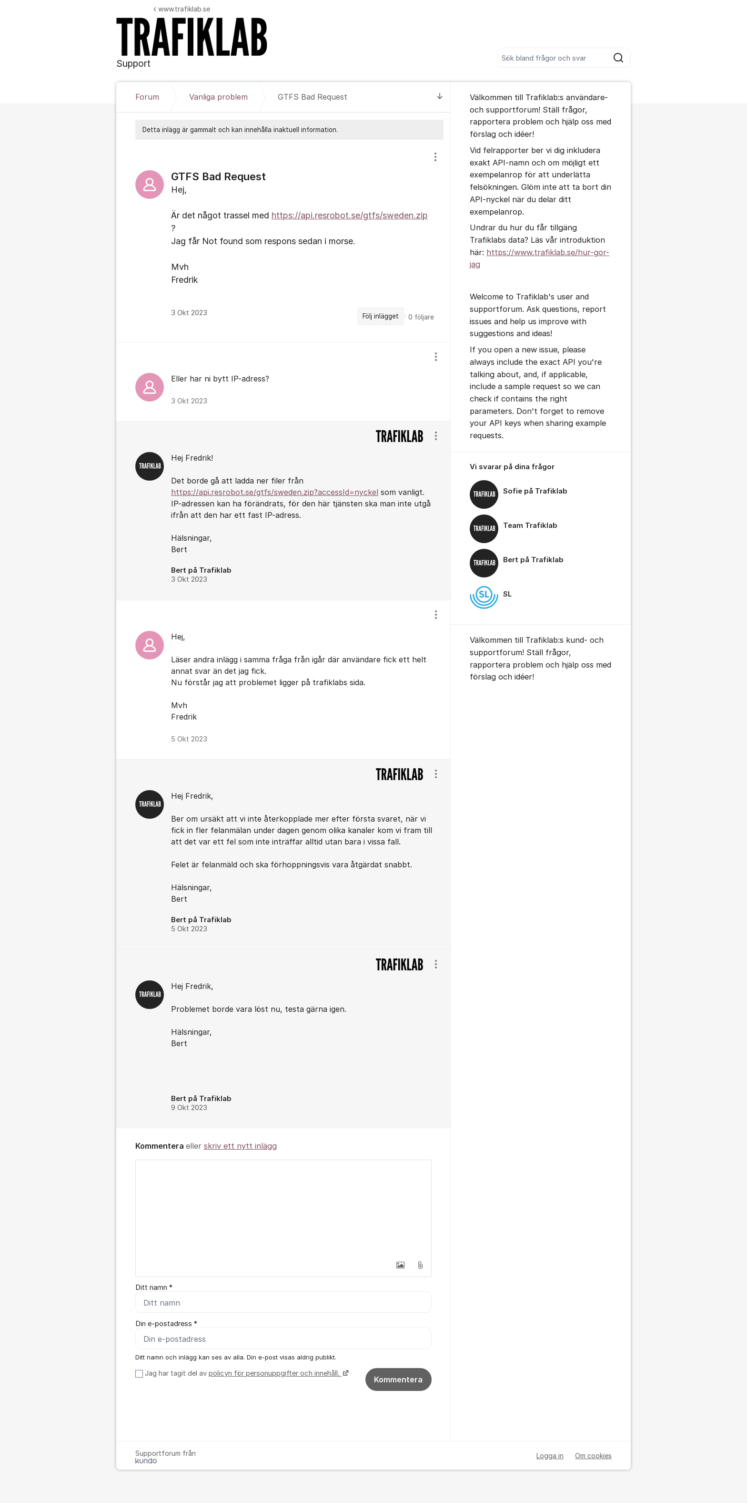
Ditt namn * (153, 1287)
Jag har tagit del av (245, 1373)
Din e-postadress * (166, 1323)
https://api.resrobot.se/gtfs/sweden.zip (350, 215)
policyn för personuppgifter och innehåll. (275, 1373)
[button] (400, 1265)
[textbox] (283, 1208)
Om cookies (593, 1456)
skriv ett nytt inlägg (240, 1146)
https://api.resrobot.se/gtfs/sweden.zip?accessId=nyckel (274, 492)
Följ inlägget (381, 316)
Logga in (550, 1456)
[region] (283, 240)
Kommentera (398, 1380)
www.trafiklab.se (181, 9)
